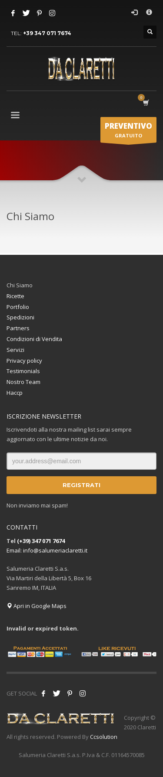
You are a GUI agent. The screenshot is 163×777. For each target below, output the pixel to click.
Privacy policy (24, 360)
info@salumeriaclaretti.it (55, 550)
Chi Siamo (20, 285)
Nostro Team (23, 382)
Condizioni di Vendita (34, 339)
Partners (18, 328)
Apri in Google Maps (37, 606)
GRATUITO (128, 132)
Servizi (15, 350)
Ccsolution (103, 737)
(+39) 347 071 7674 (41, 541)
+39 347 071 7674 (47, 33)
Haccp (15, 393)
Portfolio (18, 307)
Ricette (15, 296)
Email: (15, 550)
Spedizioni (20, 317)
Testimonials (23, 371)
